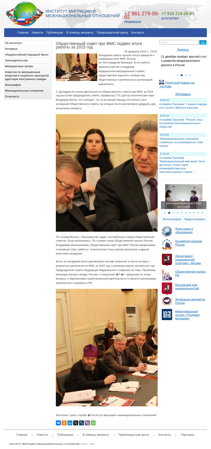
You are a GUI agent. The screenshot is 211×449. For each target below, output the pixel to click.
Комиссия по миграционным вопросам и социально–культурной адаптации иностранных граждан (27, 75)
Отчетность (12, 96)
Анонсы (183, 49)
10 (202, 213)
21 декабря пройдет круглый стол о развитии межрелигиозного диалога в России (183, 61)
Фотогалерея (172, 219)
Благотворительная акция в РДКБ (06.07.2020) (183, 205)
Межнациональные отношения (24, 90)
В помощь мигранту (80, 32)
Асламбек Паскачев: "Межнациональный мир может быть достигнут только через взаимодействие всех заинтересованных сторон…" (182, 164)
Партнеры (187, 434)
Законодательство (16, 60)
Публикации (55, 32)
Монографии (13, 84)
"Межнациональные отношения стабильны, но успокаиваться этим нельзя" (181, 142)
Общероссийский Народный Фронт (27, 54)
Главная (22, 32)
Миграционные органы (19, 66)
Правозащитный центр (112, 32)
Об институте (13, 43)
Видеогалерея (194, 219)
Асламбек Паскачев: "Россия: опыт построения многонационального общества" (181, 123)
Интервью (11, 48)
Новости (37, 32)
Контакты (137, 32)
